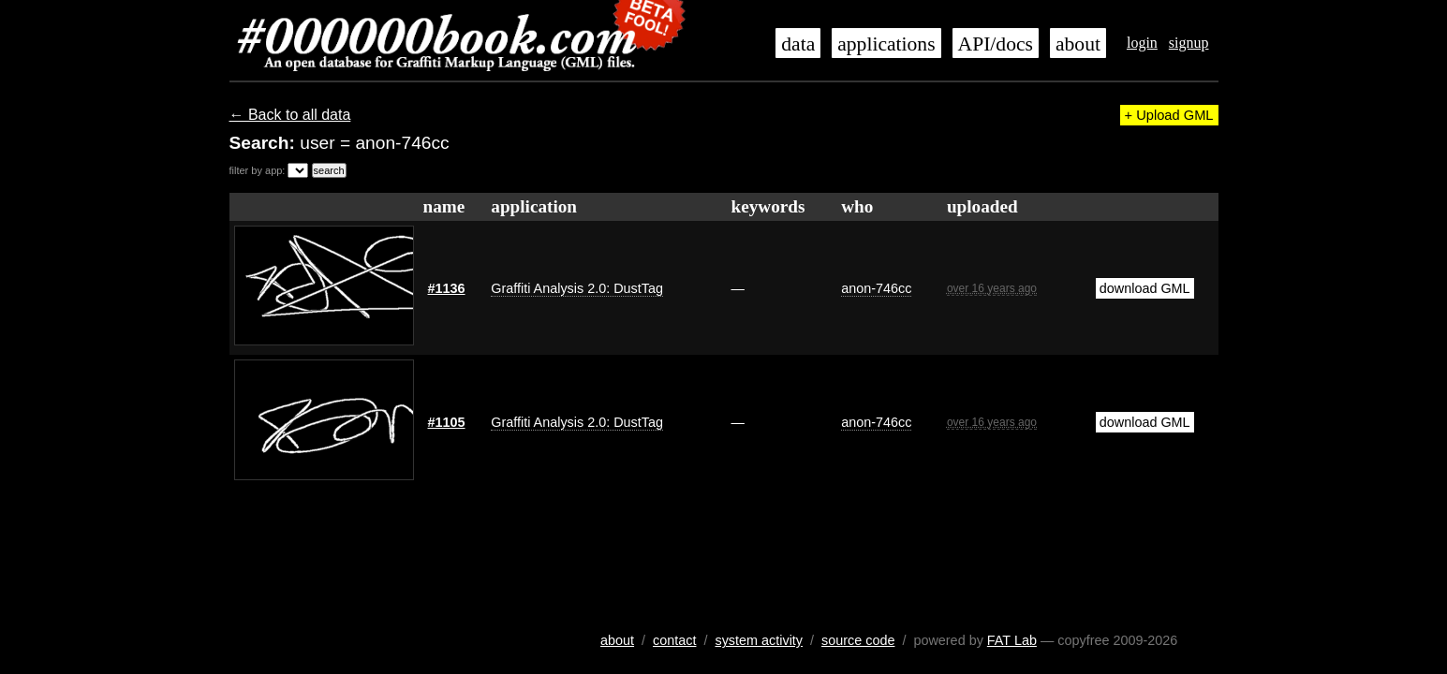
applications (886, 44)
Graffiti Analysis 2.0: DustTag (577, 288)
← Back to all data (290, 115)
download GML (1145, 288)
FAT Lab (1012, 640)
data (798, 44)
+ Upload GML (1169, 115)
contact (674, 640)
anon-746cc (876, 288)
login (1142, 43)
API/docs (995, 44)
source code (857, 640)
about (1078, 44)
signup (1189, 43)
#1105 (446, 422)
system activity (759, 640)
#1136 (446, 288)
